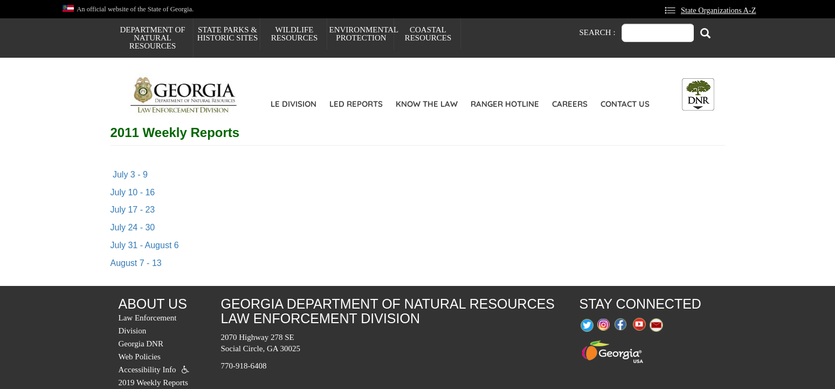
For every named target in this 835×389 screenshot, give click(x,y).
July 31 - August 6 (145, 245)
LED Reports (356, 104)
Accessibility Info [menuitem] (147, 369)
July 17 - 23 (133, 209)
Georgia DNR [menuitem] (141, 343)
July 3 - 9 (129, 174)
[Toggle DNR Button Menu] (698, 94)
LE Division (293, 104)
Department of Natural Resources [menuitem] (152, 37)
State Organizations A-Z (718, 10)
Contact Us (625, 104)
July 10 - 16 (133, 192)
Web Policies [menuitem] (140, 356)
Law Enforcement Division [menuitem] (148, 324)
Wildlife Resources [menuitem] (294, 33)
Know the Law (427, 104)
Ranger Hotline (505, 104)
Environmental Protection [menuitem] (361, 33)
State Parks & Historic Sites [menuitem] (227, 33)
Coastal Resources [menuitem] (428, 33)
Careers (570, 104)
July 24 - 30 (133, 227)
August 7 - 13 (136, 263)
